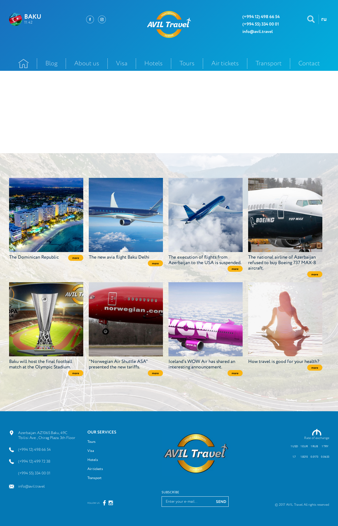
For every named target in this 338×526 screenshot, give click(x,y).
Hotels (153, 63)
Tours (187, 63)
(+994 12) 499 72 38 (34, 461)
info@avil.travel (31, 486)
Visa (122, 63)
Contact (309, 63)
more (75, 258)
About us (86, 63)
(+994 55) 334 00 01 (34, 473)
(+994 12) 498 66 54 (34, 449)
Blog (51, 63)
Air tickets (225, 63)
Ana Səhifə (23, 63)
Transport (269, 63)
